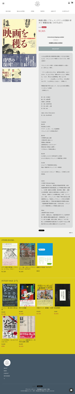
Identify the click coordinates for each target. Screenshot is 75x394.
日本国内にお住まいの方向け (56, 43)
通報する (71, 232)
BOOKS (8, 11)
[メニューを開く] (3, 3)
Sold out (56, 40)
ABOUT (53, 11)
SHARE (34, 386)
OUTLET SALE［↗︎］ (10, 281)
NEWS (42, 11)
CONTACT (65, 11)
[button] (6, 75)
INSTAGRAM (7, 376)
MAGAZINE (21, 11)
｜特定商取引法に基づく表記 (43, 389)
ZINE (32, 11)
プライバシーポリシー (30, 389)
